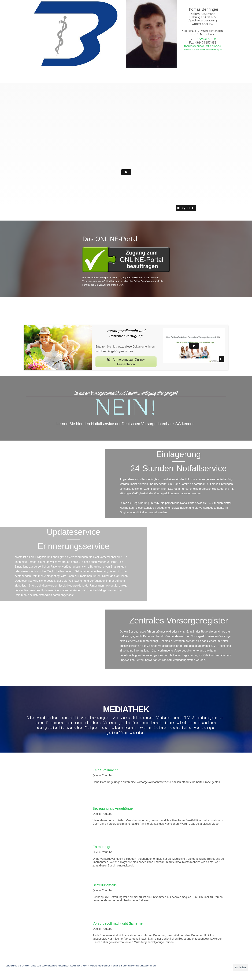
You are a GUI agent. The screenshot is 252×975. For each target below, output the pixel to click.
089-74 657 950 (205, 39)
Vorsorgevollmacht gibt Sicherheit (118, 925)
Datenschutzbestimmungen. (144, 966)
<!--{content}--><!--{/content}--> (52, 485)
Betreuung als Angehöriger (113, 810)
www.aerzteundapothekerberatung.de (202, 49)
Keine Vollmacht (104, 771)
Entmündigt (101, 848)
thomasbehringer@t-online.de (202, 46)
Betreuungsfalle (104, 886)
